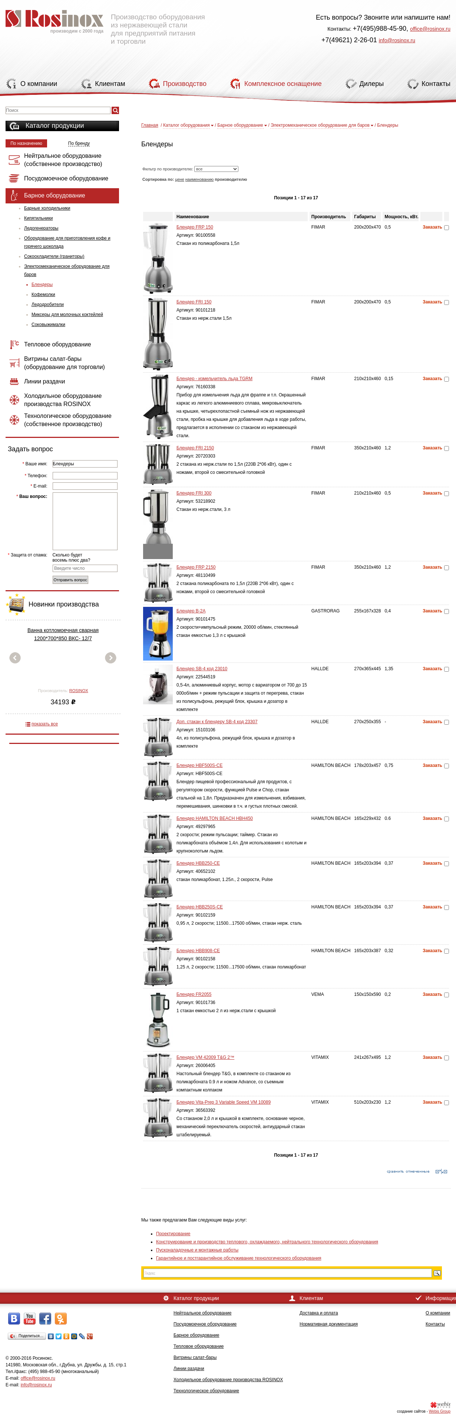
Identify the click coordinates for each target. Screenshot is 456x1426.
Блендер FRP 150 (194, 227)
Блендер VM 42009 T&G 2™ (205, 1057)
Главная (149, 125)
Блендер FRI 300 (193, 493)
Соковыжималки (48, 324)
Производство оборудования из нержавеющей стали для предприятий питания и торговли (105, 24)
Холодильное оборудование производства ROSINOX (228, 1379)
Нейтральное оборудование (202, 1313)
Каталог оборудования (186, 125)
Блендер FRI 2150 (195, 448)
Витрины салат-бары (195, 1357)
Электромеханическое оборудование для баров (66, 270)
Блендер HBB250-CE (198, 863)
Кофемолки (43, 294)
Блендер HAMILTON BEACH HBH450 (214, 818)
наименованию (199, 179)
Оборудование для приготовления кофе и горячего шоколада (67, 242)
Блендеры (42, 284)
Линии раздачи (189, 1368)
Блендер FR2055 (193, 994)
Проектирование (173, 1233)
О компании (438, 1313)
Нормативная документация (329, 1324)
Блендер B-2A (190, 611)
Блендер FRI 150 (193, 302)
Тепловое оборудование (199, 1346)
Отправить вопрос (70, 580)
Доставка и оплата (319, 1313)
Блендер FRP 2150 (196, 567)
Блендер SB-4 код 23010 (201, 668)
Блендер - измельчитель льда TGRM (214, 378)
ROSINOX (78, 690)
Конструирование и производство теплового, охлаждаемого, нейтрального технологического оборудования (267, 1241)
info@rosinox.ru (397, 40)
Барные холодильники (47, 208)
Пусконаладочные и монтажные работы (197, 1250)
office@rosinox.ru (430, 29)
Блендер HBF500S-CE (199, 765)
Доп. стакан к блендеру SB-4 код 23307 (217, 721)
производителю (231, 179)
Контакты (435, 1324)
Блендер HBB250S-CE (199, 907)
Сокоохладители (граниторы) (54, 256)
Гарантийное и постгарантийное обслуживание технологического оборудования (238, 1258)
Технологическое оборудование (206, 1390)
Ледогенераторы (41, 228)
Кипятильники (38, 218)
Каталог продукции (55, 125)
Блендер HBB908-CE (198, 950)
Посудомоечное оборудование (205, 1324)
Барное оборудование (240, 125)
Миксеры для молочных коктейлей (67, 314)
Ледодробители (48, 304)
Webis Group (439, 1411)
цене (179, 179)
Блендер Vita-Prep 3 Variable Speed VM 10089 (223, 1102)
